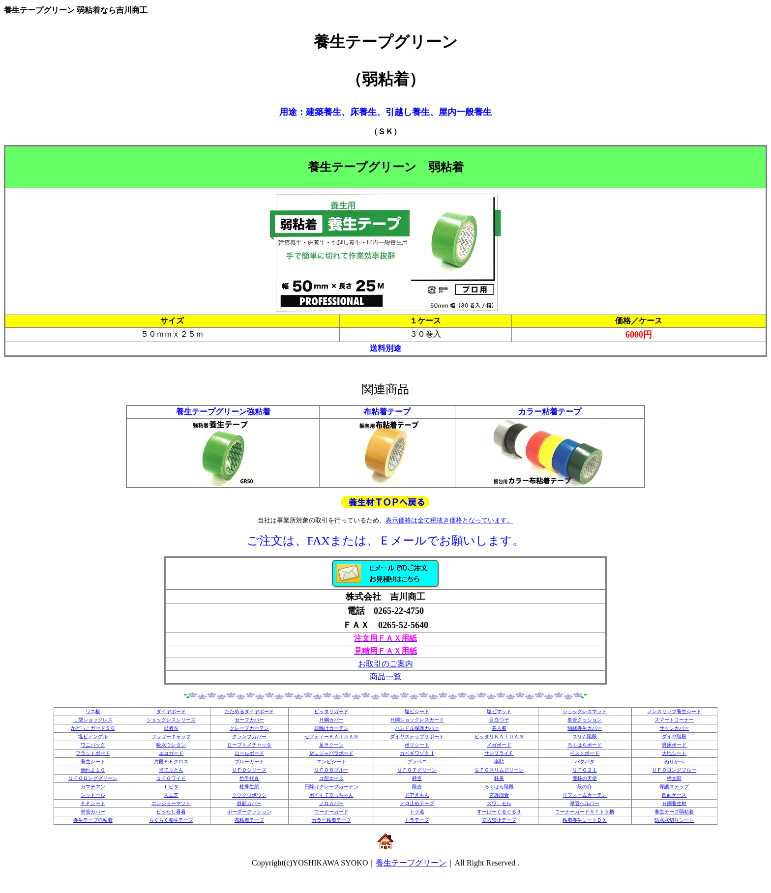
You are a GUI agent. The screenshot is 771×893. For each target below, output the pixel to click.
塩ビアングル (93, 736)
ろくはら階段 (499, 786)
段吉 (417, 786)
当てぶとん (171, 770)
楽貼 (499, 761)
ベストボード (584, 753)
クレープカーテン (249, 728)
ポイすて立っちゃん (331, 795)
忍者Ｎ (171, 728)
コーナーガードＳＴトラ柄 (584, 811)
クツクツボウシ (249, 795)
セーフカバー (249, 719)
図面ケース (674, 795)
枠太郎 (674, 778)
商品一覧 (385, 676)
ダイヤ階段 (674, 736)
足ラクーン (331, 745)
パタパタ (584, 761)
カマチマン (93, 786)
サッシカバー (674, 728)
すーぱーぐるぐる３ (499, 811)
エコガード (171, 753)
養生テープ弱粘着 (674, 811)
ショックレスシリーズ (171, 719)
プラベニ (417, 761)
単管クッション (584, 719)
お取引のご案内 (385, 664)
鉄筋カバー (249, 803)
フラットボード (93, 753)
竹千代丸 (249, 778)
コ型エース (331, 778)
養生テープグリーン (411, 863)
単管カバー (93, 811)
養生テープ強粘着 (93, 820)
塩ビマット (499, 711)
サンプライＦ (499, 753)
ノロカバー (331, 803)
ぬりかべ (674, 761)
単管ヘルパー (584, 803)
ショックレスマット (585, 711)
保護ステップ (674, 786)
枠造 (417, 778)
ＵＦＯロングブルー (674, 770)
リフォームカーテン (585, 795)
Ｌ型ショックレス (93, 719)
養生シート (93, 761)
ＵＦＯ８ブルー (331, 770)
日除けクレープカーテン (331, 786)
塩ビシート (417, 711)
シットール (93, 795)
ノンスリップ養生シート (674, 711)
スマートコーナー (674, 719)
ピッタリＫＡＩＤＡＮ (499, 736)
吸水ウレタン (171, 745)
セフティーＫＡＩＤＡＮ (331, 736)
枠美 (499, 778)
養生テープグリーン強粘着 (223, 411)
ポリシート (417, 745)
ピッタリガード (331, 711)
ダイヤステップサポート (417, 736)
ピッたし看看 (171, 811)
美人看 (499, 728)
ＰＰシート (93, 803)
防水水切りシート (674, 820)
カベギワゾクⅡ (417, 753)
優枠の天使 (584, 778)
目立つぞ (499, 719)
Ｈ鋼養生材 (674, 803)
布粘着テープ (387, 411)
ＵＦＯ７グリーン (417, 770)
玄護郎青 (499, 795)
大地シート (674, 753)
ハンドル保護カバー (417, 728)
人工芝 (171, 795)
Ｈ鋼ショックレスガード (417, 719)
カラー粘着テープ (549, 411)
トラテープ (417, 820)
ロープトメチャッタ (249, 745)
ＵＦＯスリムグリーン (499, 770)
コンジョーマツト (171, 803)
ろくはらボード (584, 745)
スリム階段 (584, 736)
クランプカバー (249, 736)
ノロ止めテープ (417, 803)
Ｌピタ (171, 786)
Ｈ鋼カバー (331, 719)
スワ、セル (499, 803)
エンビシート (331, 761)
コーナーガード (331, 811)
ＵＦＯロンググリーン (93, 778)
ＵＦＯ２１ (584, 770)
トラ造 (417, 811)
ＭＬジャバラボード (331, 753)
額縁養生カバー (584, 728)
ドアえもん (417, 795)
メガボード (499, 745)
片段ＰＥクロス (171, 761)
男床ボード (674, 745)
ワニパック (93, 745)
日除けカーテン (331, 728)
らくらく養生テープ (171, 820)
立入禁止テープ (499, 820)
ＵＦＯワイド (171, 778)
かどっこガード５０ (93, 728)
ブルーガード (249, 761)
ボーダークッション (249, 811)
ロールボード (249, 753)
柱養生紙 (249, 786)
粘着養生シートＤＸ (585, 820)
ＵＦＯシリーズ (249, 770)
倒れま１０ (93, 770)
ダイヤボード (171, 711)
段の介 (584, 786)
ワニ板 (93, 711)
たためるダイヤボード (249, 711)
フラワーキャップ (171, 736)
